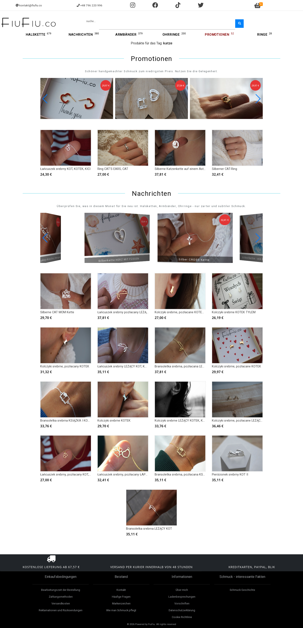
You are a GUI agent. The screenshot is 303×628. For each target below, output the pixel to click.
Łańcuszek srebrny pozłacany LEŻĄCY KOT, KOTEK (132, 312)
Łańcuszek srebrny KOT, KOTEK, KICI (65, 169)
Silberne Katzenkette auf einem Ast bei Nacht (186, 169)
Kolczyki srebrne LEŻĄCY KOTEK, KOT (181, 420)
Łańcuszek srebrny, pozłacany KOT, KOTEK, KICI (73, 474)
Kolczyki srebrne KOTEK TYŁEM (234, 312)
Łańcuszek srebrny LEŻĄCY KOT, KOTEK (124, 366)
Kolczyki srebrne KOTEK (114, 420)
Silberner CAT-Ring (224, 169)
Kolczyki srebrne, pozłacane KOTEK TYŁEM (184, 312)
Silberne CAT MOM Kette (57, 312)
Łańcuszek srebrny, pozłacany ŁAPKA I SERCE (129, 474)
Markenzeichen (121, 603)
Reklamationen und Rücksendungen (60, 610)
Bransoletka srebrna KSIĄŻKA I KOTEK (66, 420)
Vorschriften (181, 603)
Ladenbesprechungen (181, 596)
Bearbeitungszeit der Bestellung (60, 589)
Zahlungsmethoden (61, 596)
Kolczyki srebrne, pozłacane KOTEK (236, 366)
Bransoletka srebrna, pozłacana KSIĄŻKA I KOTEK (189, 474)
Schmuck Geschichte (242, 589)
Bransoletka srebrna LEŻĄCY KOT (149, 529)
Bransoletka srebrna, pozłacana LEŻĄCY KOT (186, 366)
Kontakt (121, 589)
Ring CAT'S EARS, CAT (112, 169)
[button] (258, 98)
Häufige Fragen (121, 596)
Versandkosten (60, 603)
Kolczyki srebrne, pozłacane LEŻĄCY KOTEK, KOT (246, 420)
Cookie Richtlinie (182, 617)
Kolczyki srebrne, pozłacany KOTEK (64, 366)
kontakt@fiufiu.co (30, 5)
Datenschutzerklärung (182, 610)
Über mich (182, 589)
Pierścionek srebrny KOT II (230, 474)
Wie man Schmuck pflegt (121, 610)
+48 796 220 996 (91, 5)
